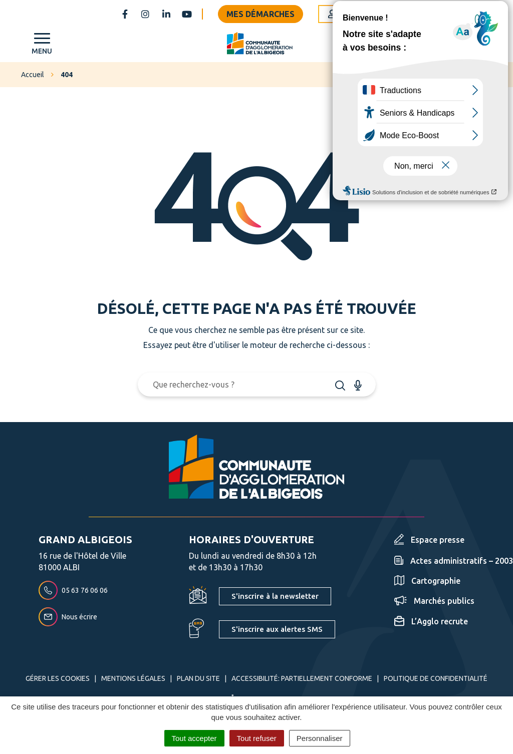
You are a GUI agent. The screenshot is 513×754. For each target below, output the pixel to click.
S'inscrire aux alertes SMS (277, 629)
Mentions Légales (133, 678)
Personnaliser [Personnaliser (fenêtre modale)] (320, 738)
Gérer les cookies (58, 678)
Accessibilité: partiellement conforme (301, 678)
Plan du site (198, 678)
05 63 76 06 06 (73, 590)
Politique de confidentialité (435, 678)
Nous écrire (68, 616)
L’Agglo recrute (431, 621)
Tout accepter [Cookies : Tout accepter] (194, 738)
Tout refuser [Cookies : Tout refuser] (257, 738)
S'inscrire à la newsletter (275, 596)
